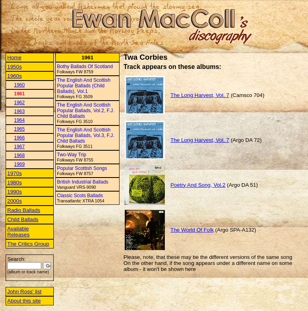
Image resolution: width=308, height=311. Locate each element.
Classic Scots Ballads (80, 195)
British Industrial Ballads (82, 182)
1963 (19, 111)
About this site (24, 301)
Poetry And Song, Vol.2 (197, 185)
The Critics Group (28, 244)
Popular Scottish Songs (82, 168)
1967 (19, 146)
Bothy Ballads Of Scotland (85, 66)
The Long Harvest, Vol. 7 (199, 95)
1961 (19, 94)
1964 (19, 120)
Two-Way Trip (71, 155)
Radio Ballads (23, 210)
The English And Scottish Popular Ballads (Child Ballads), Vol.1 (83, 85)
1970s (14, 173)
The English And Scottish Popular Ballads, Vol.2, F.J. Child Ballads (85, 110)
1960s (14, 76)
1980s (14, 183)
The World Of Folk (192, 230)
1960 (19, 85)
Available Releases (18, 232)
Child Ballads (22, 219)
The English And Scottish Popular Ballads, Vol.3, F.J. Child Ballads (85, 135)
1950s (14, 67)
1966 (19, 138)
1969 (19, 164)
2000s (14, 201)
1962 (19, 102)
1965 (19, 129)
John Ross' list (24, 292)
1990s (14, 192)
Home (14, 58)
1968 (19, 155)
